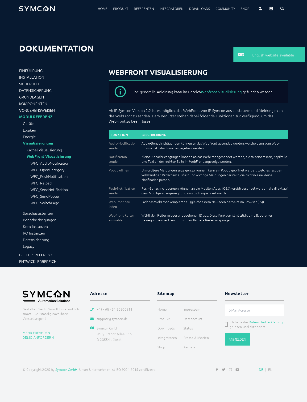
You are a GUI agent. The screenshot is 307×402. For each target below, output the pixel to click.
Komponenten (33, 103)
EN (270, 369)
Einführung (31, 70)
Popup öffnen (119, 170)
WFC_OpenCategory (47, 169)
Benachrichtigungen (39, 219)
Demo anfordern (38, 337)
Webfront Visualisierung (221, 91)
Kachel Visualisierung (44, 149)
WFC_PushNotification (49, 176)
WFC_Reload (41, 182)
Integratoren (171, 8)
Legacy (28, 246)
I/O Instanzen (34, 233)
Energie (29, 136)
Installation (31, 77)
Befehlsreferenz (36, 254)
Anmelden (237, 339)
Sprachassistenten (38, 213)
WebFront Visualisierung (49, 156)
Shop (245, 8)
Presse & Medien (196, 337)
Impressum (191, 309)
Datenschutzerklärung (266, 322)
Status (188, 328)
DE (261, 369)
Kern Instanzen (35, 226)
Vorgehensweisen (37, 110)
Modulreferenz (36, 116)
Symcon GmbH (66, 369)
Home (103, 8)
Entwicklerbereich (38, 261)
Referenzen (144, 8)
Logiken (29, 130)
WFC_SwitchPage (44, 202)
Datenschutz (193, 318)
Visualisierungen (38, 143)
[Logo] (37, 8)
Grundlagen (31, 96)
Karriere (189, 347)
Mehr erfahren (36, 332)
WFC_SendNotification (49, 189)
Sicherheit (29, 83)
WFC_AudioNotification (49, 163)
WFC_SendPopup (44, 196)
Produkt (120, 8)
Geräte (28, 123)
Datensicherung (35, 90)
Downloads (199, 8)
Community (225, 8)
